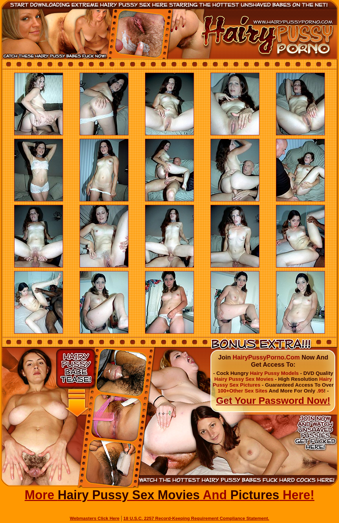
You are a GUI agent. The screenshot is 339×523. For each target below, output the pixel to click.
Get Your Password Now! (273, 400)
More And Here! (169, 495)
